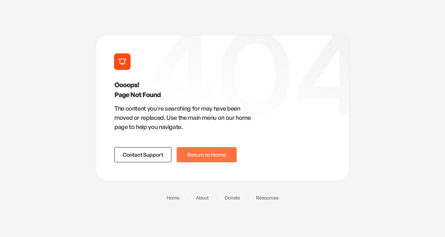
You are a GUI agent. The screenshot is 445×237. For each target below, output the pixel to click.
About (202, 197)
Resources (267, 197)
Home (173, 197)
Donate (232, 197)
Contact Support (143, 154)
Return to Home (207, 154)
